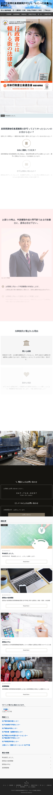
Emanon (30, 792)
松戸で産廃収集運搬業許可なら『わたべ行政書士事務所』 (26, 4)
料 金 (40, 14)
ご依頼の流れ (47, 14)
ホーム (2, 14)
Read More (26, 561)
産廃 (4, 613)
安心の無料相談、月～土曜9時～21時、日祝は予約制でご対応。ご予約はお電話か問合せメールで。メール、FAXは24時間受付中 (27, 10)
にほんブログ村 (7, 711)
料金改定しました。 (8, 553)
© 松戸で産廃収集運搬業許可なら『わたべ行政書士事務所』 (26, 790)
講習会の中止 (6, 642)
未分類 (4, 525)
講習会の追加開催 (7, 597)
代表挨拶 (8, 14)
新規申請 (24, 14)
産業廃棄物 (16, 14)
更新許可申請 (32, 14)
